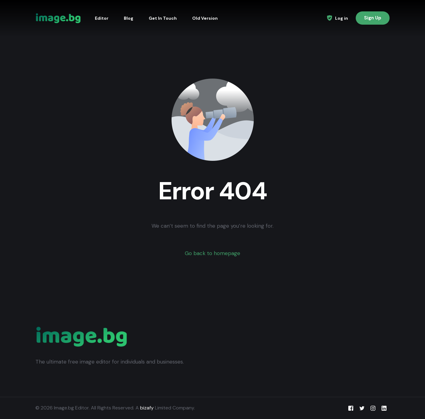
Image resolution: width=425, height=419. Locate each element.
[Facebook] (350, 408)
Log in (341, 18)
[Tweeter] (361, 408)
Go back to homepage (212, 253)
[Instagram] (372, 408)
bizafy (147, 408)
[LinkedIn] (384, 408)
